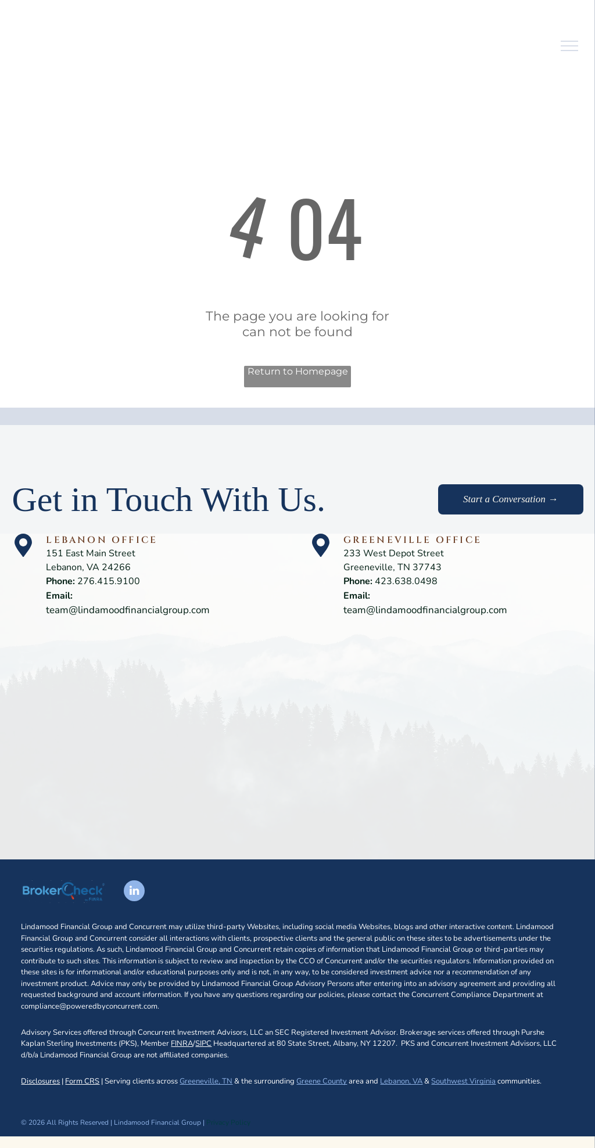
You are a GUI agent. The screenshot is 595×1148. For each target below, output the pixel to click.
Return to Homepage (298, 371)
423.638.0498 (406, 581)
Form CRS (82, 1081)
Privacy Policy (228, 1122)
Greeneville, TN (206, 1081)
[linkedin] (134, 892)
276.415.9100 (108, 581)
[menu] (569, 46)
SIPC (203, 1043)
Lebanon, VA (401, 1081)
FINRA (182, 1043)
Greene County (321, 1081)
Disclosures (40, 1081)
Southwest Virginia (463, 1081)
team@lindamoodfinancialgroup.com (128, 610)
